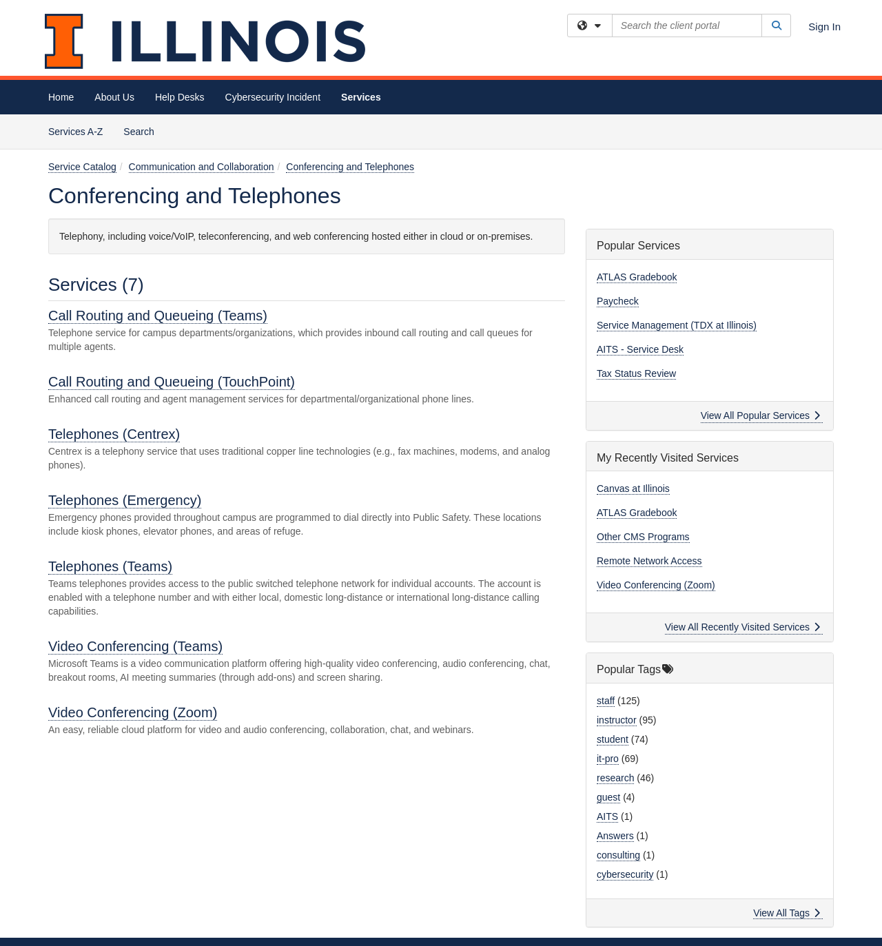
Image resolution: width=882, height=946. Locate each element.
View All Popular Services (760, 415)
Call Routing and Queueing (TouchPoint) (171, 381)
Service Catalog (82, 166)
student (612, 739)
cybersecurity (625, 874)
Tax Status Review (636, 373)
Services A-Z (75, 131)
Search (143, 130)
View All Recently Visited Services (742, 627)
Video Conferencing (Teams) (135, 646)
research (615, 777)
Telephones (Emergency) (124, 500)
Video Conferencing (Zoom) (132, 712)
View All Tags (786, 912)
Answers (615, 835)
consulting (618, 855)
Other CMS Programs (643, 536)
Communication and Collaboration (201, 166)
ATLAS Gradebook (637, 276)
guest (608, 797)
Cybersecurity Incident (273, 97)
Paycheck (618, 301)
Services (361, 97)
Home (61, 97)
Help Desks (180, 97)
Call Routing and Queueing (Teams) (157, 315)
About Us (114, 97)
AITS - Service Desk (640, 349)
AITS (607, 816)
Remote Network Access (649, 560)
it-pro (608, 758)
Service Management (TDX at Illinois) (677, 325)
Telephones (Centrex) (114, 434)
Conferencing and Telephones (350, 166)
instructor (617, 720)
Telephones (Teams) (110, 566)
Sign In (824, 26)
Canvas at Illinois (633, 488)
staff (606, 700)
